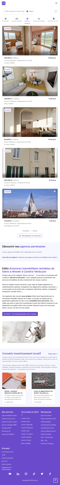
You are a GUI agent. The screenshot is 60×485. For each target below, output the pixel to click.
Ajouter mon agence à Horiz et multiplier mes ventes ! (38, 257)
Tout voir (53, 354)
